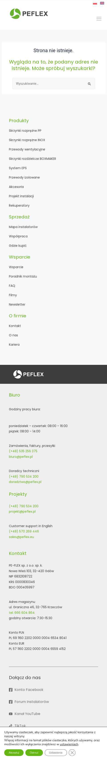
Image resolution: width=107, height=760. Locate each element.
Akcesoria (16, 187)
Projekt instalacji (21, 196)
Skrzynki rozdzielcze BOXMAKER (32, 158)
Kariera (14, 344)
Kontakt (15, 326)
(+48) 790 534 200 (23, 476)
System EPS (18, 168)
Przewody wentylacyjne (27, 149)
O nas (13, 335)
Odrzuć (34, 752)
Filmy (13, 295)
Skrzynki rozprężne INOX (27, 140)
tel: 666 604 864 (22, 612)
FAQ (12, 285)
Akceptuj (14, 752)
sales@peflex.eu (21, 537)
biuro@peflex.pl (21, 456)
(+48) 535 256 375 (23, 451)
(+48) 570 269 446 (24, 531)
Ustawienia (56, 752)
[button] (99, 19)
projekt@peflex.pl (22, 511)
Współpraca (18, 236)
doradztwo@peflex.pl (25, 482)
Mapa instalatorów (23, 227)
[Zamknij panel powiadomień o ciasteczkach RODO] (72, 752)
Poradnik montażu (23, 276)
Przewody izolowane (24, 177)
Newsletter (17, 304)
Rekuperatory (19, 205)
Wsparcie (16, 267)
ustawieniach (69, 744)
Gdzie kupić (18, 245)
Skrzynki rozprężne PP (25, 130)
